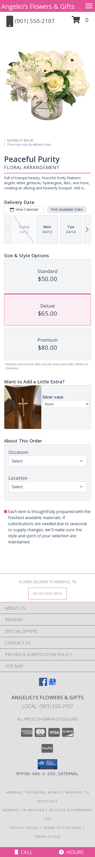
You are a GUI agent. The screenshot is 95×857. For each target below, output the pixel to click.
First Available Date (67, 209)
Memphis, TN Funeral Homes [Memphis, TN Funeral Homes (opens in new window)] (33, 792)
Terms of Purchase (63, 827)
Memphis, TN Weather (24, 810)
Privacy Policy (24, 827)
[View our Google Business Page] (52, 684)
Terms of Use (47, 836)
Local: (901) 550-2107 (47, 706)
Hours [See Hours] (71, 852)
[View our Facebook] (43, 684)
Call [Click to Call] (24, 852)
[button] (80, 21)
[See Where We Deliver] (47, 593)
